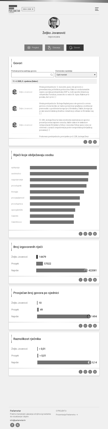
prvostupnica (17, 204)
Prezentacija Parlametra (65, 415)
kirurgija (14, 192)
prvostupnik (16, 186)
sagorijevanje (17, 179)
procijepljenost (17, 198)
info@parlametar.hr (18, 420)
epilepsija (15, 167)
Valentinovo (16, 222)
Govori (77, 47)
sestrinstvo (16, 173)
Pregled (35, 47)
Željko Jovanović (25, 92)
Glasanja (56, 47)
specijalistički (17, 210)
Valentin (14, 216)
